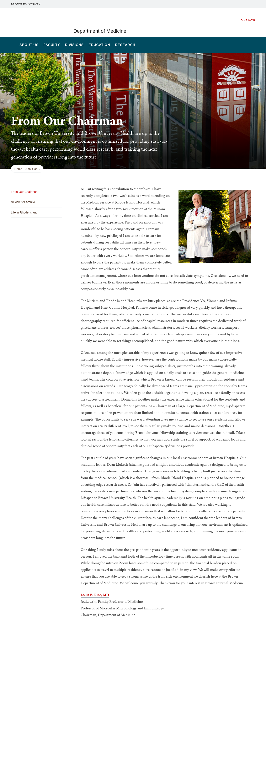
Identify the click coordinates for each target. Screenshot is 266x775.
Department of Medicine (99, 22)
